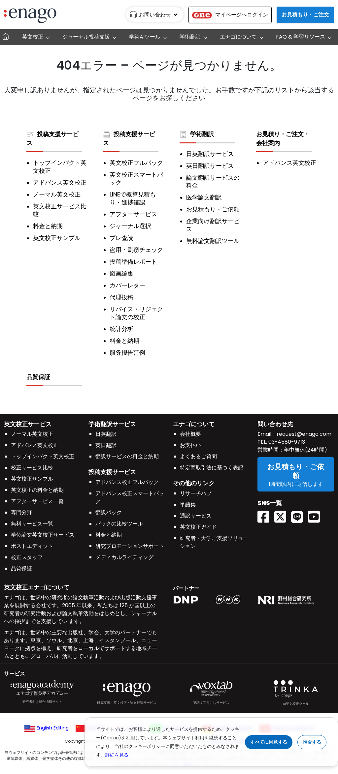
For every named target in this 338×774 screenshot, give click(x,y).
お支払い (190, 445)
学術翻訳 (197, 134)
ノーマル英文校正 (57, 194)
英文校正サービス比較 (59, 210)
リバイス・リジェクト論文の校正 (136, 313)
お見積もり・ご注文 (305, 14)
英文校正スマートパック (136, 179)
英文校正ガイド (198, 527)
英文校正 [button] (32, 37)
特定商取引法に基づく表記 (211, 467)
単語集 (188, 504)
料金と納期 (48, 226)
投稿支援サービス (52, 138)
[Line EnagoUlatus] (299, 506)
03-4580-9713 (286, 442)
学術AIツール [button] (144, 37)
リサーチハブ (196, 493)
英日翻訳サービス (210, 166)
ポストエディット (32, 546)
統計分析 (121, 329)
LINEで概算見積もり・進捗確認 (133, 198)
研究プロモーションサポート (129, 546)
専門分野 (21, 512)
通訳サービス (196, 516)
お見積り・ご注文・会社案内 (283, 138)
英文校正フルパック (136, 163)
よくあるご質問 (198, 456)
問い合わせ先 (275, 424)
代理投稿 (121, 297)
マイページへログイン (230, 14)
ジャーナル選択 (130, 226)
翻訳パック (108, 512)
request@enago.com (304, 434)
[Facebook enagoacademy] (265, 506)
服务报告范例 (127, 353)
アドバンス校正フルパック (127, 482)
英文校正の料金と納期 (37, 490)
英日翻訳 (106, 445)
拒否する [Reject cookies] (312, 742)
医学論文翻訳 (204, 197)
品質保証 (38, 377)
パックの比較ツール (119, 523)
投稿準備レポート (133, 262)
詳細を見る (116, 755)
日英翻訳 (106, 434)
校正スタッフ (27, 557)
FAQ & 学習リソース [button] (300, 37)
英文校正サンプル (57, 238)
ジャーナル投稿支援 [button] (86, 37)
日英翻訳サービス (210, 154)
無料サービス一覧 (32, 523)
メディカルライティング (124, 557)
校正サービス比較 (32, 467)
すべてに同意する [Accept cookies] (268, 742)
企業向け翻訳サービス (213, 225)
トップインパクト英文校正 (59, 167)
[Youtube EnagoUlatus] (316, 506)
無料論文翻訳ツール (213, 241)
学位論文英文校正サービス (42, 535)
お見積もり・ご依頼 (213, 209)
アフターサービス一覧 (37, 501)
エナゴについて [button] (238, 37)
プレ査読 (121, 238)
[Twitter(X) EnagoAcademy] (282, 506)
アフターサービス (133, 214)
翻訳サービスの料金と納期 (127, 456)
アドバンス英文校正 (59, 183)
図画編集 (121, 274)
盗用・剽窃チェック (136, 250)
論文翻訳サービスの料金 (213, 182)
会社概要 (190, 434)
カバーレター (127, 285)
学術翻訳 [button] (190, 37)
